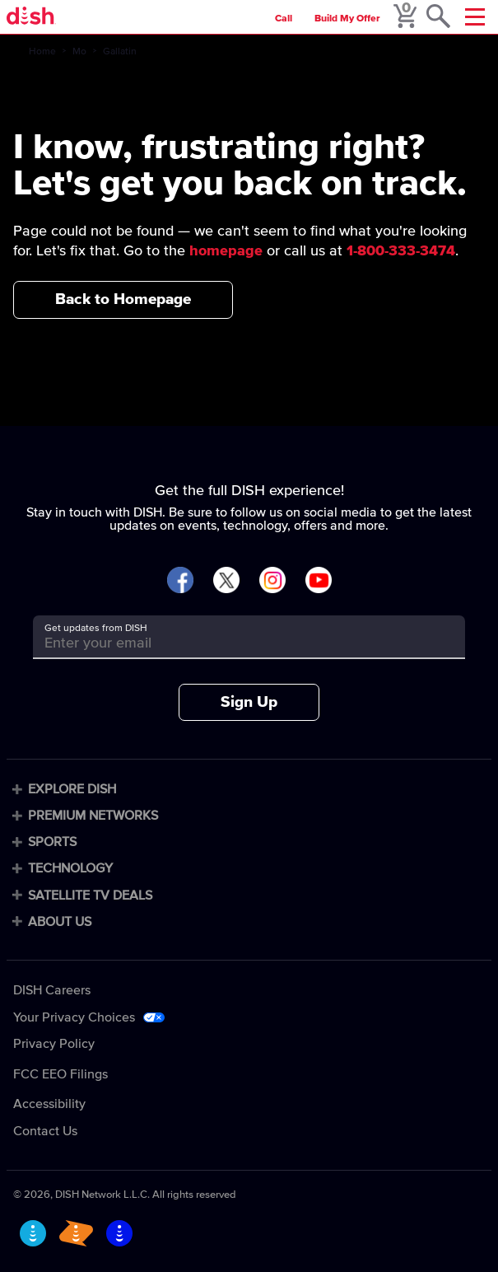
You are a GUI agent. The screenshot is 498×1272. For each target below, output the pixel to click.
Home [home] (42, 52)
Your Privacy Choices (74, 1017)
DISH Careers (52, 990)
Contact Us (45, 1131)
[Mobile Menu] (475, 17)
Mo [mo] (79, 52)
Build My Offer (347, 19)
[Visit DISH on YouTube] (318, 581)
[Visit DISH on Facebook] (180, 581)
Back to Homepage (123, 299)
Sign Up (249, 702)
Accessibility (49, 1104)
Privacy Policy (54, 1043)
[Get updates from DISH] (234, 643)
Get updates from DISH (95, 629)
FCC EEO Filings (60, 1074)
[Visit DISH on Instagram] (272, 581)
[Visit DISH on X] (226, 581)
